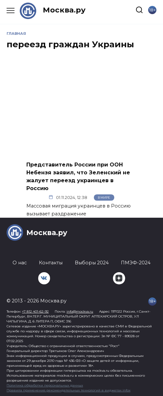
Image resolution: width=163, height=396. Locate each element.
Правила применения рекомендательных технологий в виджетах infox (68, 390)
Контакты (51, 263)
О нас (20, 263)
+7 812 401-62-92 (35, 311)
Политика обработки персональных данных (45, 385)
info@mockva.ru (80, 311)
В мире (104, 197)
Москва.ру (64, 9)
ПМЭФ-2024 (135, 263)
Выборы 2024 (92, 263)
